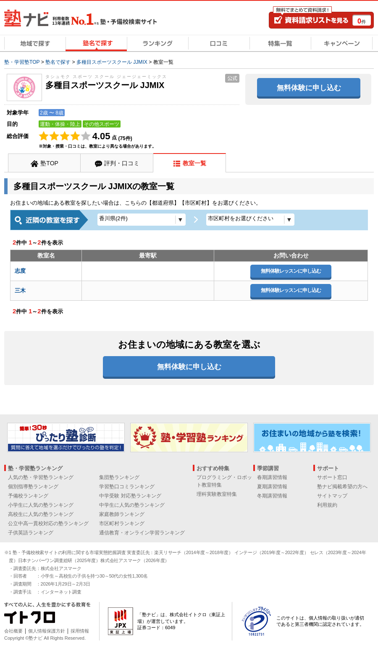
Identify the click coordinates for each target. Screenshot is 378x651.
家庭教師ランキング (121, 514)
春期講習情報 (272, 477)
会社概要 (13, 630)
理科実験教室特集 (217, 494)
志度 (20, 271)
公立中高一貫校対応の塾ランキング (48, 523)
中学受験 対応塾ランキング (130, 496)
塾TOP (49, 163)
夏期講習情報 (272, 487)
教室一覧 (194, 163)
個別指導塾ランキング (33, 487)
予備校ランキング (28, 496)
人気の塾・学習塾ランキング (41, 477)
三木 (20, 290)
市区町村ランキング (121, 523)
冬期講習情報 (272, 496)
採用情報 (80, 630)
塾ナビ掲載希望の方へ (342, 487)
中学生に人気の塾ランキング (132, 505)
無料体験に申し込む (309, 88)
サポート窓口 (332, 477)
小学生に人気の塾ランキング (41, 505)
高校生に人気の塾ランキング (41, 514)
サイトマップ (332, 496)
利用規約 (327, 505)
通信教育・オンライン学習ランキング (142, 533)
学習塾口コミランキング (127, 487)
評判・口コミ (121, 163)
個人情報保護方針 (46, 630)
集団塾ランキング (119, 477)
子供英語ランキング (30, 533)
